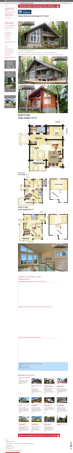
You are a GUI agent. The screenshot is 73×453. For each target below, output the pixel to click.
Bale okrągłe (7, 36)
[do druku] (57, 19)
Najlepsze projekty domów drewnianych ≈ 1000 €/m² (9, 23)
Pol (63, 0)
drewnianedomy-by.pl (9, 448)
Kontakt (56, 0)
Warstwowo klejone (8, 32)
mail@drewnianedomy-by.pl (24, 279)
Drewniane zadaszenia (9, 53)
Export (6, 46)
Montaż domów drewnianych (10, 41)
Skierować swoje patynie (23, 3)
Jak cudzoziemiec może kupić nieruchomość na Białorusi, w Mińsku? (9, 9)
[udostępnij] (51, 19)
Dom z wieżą (7, 55)
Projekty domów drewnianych (10, 25)
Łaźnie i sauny (8, 17)
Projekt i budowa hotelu (9, 27)
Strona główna (20, 8)
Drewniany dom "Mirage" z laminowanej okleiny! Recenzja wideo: (29, 337)
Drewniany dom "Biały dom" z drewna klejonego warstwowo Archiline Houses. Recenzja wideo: (34, 306)
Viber (15, 3)
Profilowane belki (8, 34)
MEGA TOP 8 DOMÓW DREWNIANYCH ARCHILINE (10, 15)
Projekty (50, 0)
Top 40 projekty (30, 3)
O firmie (44, 0)
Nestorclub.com (19, 450)
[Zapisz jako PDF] (64, 19)
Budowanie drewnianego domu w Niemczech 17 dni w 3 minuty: (34, 281)
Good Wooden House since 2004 (11, 0)
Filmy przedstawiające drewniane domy (10, 58)
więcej (20, 393)
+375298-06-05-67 (7, 3)
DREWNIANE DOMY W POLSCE (10, 12)
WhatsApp (12, 3)
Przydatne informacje (9, 48)
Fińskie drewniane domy (35, 8)
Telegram (17, 3)
